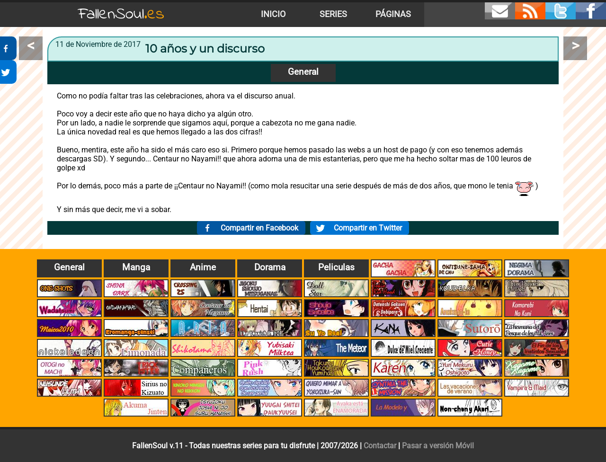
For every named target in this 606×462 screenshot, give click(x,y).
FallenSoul (121, 14)
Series (333, 14)
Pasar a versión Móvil (438, 445)
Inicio (273, 14)
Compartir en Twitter (368, 227)
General (303, 71)
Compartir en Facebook (259, 227)
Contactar (380, 445)
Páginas (393, 14)
